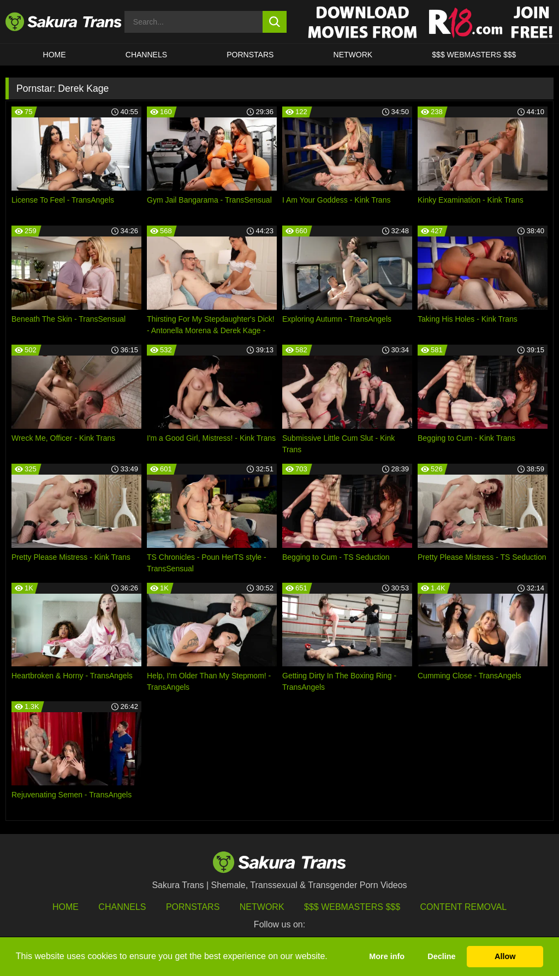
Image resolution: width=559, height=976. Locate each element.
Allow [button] (505, 956)
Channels (122, 907)
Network (353, 54)
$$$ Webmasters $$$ (352, 907)
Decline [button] (441, 956)
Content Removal (463, 907)
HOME (54, 54)
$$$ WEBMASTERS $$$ (474, 54)
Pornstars (192, 907)
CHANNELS (146, 54)
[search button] (275, 22)
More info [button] (387, 956)
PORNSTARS (250, 54)
